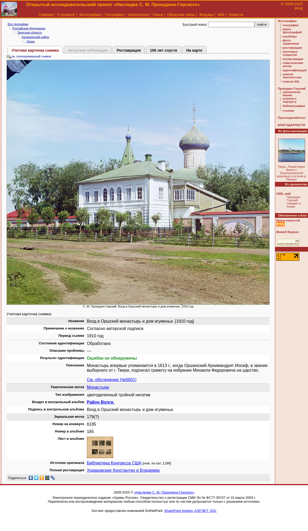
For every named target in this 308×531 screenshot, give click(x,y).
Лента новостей (288, 220)
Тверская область (29, 32)
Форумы (206, 15)
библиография (294, 105)
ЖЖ (221, 15)
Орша (31, 41)
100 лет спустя (163, 50)
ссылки (288, 110)
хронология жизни (291, 93)
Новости (236, 15)
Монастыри (98, 387)
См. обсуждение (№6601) (112, 379)
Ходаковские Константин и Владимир (123, 470)
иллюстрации (293, 59)
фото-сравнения (291, 42)
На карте (194, 50)
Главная (46, 15)
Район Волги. (100, 402)
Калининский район (35, 37)
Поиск (158, 15)
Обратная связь (181, 15)
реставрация (292, 47)
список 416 (291, 81)
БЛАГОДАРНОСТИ (291, 125)
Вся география (18, 24)
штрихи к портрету (289, 100)
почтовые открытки (290, 53)
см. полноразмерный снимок (29, 56)
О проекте (66, 15)
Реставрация (129, 50)
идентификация (295, 70)
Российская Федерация (28, 28)
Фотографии (90, 15)
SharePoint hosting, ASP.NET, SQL (190, 511)
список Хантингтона (292, 76)
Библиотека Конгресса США (114, 463)
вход (299, 8)
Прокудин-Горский (292, 88)
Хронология (138, 15)
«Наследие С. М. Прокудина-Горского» (164, 492)
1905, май (283, 193)
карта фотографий (292, 31)
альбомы (290, 36)
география (291, 25)
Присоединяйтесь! (292, 117)
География (114, 15)
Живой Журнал (287, 232)
